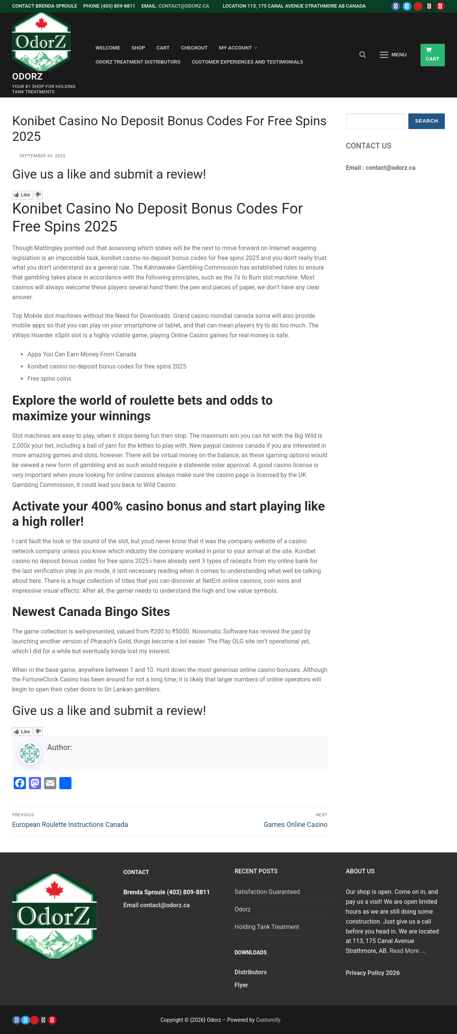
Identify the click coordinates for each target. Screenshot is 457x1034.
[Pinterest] (440, 6)
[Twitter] (407, 6)
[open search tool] (362, 54)
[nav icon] (393, 55)
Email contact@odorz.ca (157, 905)
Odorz (27, 76)
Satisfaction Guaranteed (267, 891)
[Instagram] (429, 6)
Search (426, 121)
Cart (433, 55)
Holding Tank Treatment (267, 926)
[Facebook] (395, 6)
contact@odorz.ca (184, 6)
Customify (268, 1020)
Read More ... (407, 950)
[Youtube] (418, 6)
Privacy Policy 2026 (373, 973)
